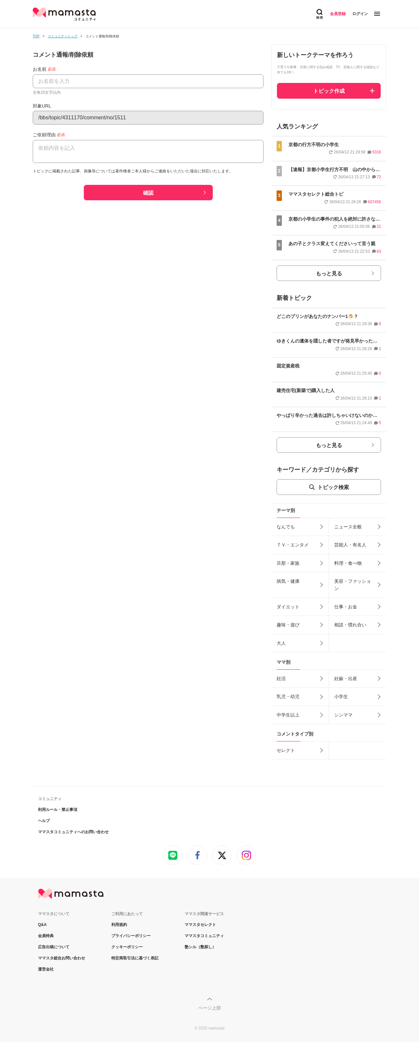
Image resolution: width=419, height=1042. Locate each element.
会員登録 (338, 13)
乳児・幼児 (288, 696)
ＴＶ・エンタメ (293, 544)
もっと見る (329, 273)
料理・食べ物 (348, 563)
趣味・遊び (288, 624)
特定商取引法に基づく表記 (134, 958)
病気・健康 (288, 581)
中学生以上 (288, 715)
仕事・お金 (345, 606)
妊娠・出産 (345, 678)
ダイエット (288, 606)
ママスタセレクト (200, 925)
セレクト (286, 750)
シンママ (343, 715)
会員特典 (46, 936)
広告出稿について (53, 947)
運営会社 (46, 969)
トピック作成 (329, 91)
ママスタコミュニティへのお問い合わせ (73, 832)
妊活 (281, 678)
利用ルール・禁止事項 (57, 810)
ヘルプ (44, 821)
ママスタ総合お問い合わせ (61, 958)
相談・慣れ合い (350, 624)
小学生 (341, 696)
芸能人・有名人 (350, 544)
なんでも (286, 526)
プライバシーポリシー (131, 936)
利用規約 (119, 925)
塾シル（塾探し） (200, 947)
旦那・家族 (288, 563)
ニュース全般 (348, 526)
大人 (281, 643)
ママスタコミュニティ (204, 936)
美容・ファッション (352, 585)
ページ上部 (209, 1008)
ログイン (360, 13)
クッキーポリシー (127, 947)
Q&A (42, 925)
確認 (148, 193)
